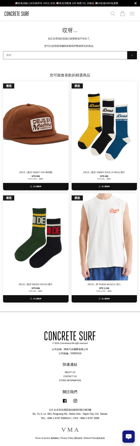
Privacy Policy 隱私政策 (71, 438)
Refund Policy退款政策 (94, 438)
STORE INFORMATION (70, 380)
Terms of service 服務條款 (47, 438)
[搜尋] (65, 55)
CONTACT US (70, 376)
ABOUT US (70, 372)
